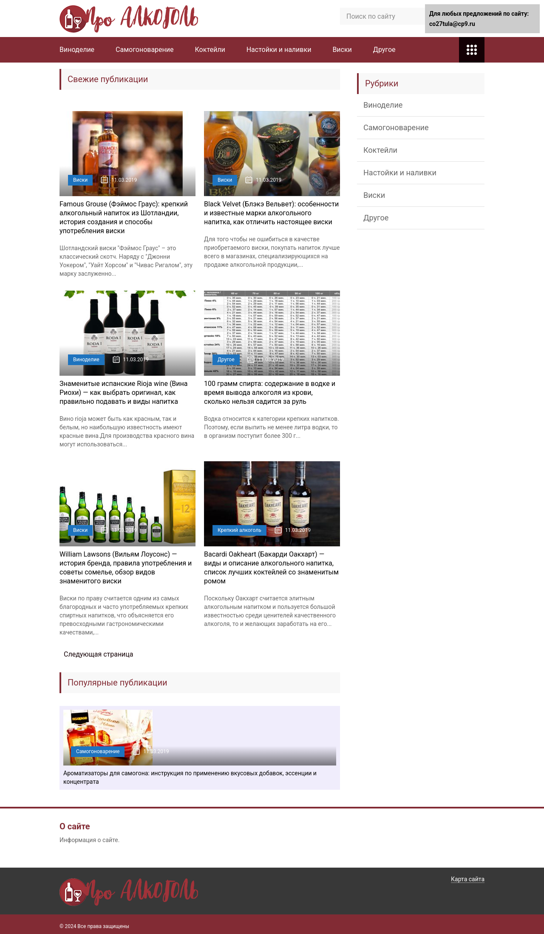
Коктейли (210, 50)
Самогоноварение (144, 50)
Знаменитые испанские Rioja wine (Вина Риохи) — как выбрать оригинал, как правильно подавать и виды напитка (123, 393)
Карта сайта (467, 879)
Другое (384, 50)
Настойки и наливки (279, 50)
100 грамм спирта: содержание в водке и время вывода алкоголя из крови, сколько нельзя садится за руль (269, 393)
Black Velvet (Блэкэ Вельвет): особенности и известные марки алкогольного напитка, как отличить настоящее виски (271, 213)
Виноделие (77, 50)
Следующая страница (98, 654)
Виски (341, 50)
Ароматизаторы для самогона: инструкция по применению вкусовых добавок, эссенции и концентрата (190, 777)
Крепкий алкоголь (239, 530)
